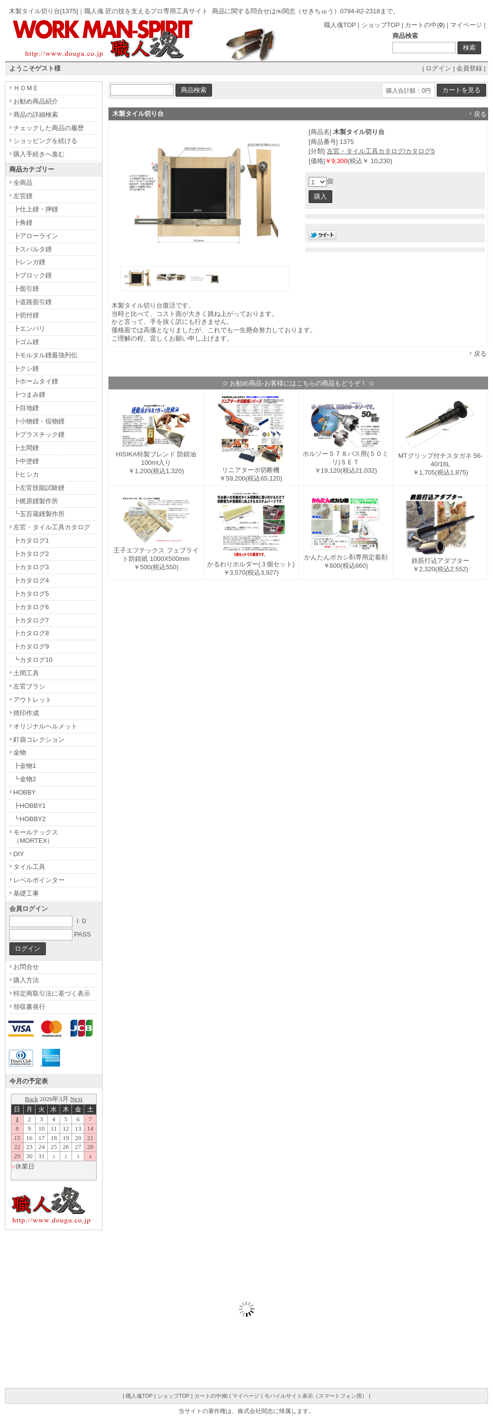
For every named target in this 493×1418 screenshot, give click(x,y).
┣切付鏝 (26, 315)
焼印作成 (26, 713)
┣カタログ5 (31, 593)
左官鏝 (23, 196)
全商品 (23, 182)
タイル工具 (29, 866)
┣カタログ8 (31, 633)
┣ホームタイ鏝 (35, 381)
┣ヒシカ (26, 474)
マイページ (466, 25)
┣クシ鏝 (26, 368)
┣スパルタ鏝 (32, 249)
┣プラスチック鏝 (39, 434)
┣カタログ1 (31, 540)
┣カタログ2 (31, 553)
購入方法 (26, 980)
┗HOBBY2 (29, 819)
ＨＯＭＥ (26, 88)
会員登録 (469, 68)
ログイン (438, 68)
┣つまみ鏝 (29, 394)
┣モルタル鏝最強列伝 (45, 355)
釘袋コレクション (39, 739)
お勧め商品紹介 (35, 101)
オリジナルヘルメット (45, 726)
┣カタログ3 (31, 567)
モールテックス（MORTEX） (35, 836)
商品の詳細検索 (35, 114)
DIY (18, 854)
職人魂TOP (340, 25)
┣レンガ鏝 (29, 262)
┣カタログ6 (31, 607)
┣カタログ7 (31, 620)
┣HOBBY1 (29, 805)
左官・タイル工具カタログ (51, 527)
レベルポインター (39, 880)
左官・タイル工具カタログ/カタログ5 (381, 151)
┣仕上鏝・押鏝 (35, 209)
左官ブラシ (29, 686)
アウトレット (32, 699)
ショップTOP (380, 25)
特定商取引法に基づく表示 (51, 993)
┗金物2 (24, 779)
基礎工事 (26, 893)
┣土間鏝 (26, 447)
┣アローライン (35, 236)
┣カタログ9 (31, 646)
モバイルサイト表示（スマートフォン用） (315, 1396)
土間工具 (26, 673)
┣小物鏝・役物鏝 (39, 421)
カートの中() (425, 25)
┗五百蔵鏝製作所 (39, 514)
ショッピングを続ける (45, 140)
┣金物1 (24, 765)
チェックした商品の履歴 (48, 128)
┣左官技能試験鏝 (39, 487)
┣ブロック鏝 (32, 275)
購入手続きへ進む (39, 154)
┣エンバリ (29, 328)
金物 (19, 752)
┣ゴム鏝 (26, 342)
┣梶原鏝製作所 (35, 501)
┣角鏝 (23, 222)
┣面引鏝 (26, 288)
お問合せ (26, 966)
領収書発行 (29, 1006)
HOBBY (24, 792)
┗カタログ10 (32, 659)
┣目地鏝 (26, 408)
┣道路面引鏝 (32, 302)
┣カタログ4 (31, 580)
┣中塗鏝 (26, 461)
